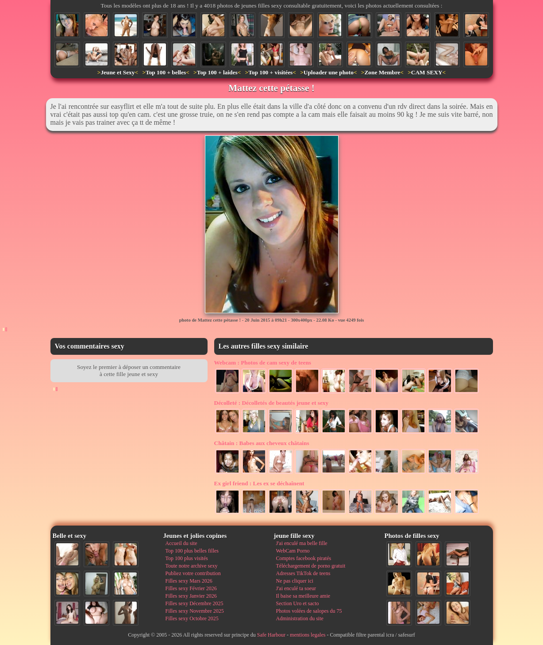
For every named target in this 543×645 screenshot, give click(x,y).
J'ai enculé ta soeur (296, 588)
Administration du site (299, 618)
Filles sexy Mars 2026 (189, 581)
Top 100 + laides (217, 72)
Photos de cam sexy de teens (263, 362)
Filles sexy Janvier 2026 (191, 596)
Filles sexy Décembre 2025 (194, 603)
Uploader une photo (329, 72)
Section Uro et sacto (297, 603)
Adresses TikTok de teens (303, 573)
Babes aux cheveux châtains (261, 443)
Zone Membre (382, 72)
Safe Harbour (271, 635)
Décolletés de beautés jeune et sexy (271, 402)
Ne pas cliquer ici (294, 581)
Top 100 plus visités (187, 558)
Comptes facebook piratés (303, 558)
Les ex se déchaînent (259, 483)
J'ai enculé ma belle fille (301, 543)
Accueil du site (181, 543)
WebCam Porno (293, 551)
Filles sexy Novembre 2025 (195, 611)
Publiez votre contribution (193, 573)
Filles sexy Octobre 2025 (192, 618)
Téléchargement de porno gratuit (311, 566)
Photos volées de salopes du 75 (309, 611)
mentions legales (307, 635)
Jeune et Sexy (117, 72)
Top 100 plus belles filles (192, 551)
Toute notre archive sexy (192, 566)
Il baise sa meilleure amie (303, 596)
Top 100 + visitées (270, 72)
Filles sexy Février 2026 (191, 588)
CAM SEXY (427, 72)
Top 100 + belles (166, 72)
